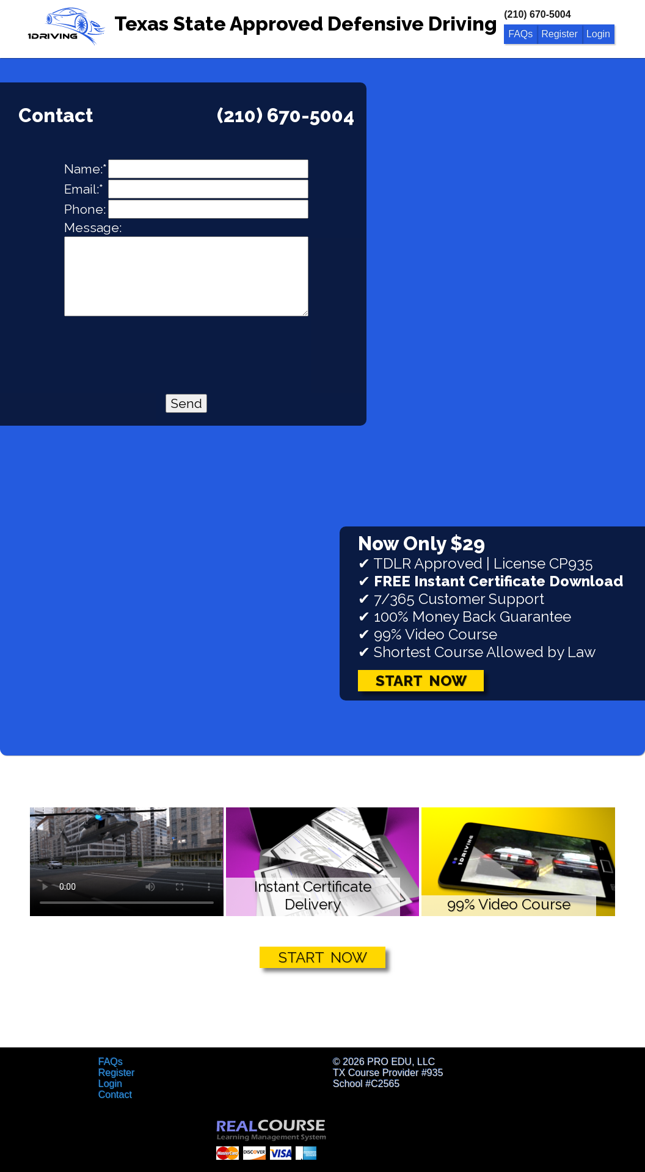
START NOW (323, 957)
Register (559, 34)
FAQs (520, 34)
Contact (115, 1095)
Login (598, 34)
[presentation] (186, 347)
